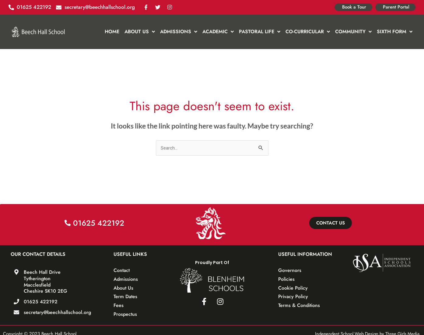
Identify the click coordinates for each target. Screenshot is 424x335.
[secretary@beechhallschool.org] (16, 312)
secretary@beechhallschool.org (57, 312)
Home (112, 31)
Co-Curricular (308, 32)
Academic (218, 32)
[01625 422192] (16, 301)
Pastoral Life (259, 32)
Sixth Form (394, 32)
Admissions (178, 32)
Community (353, 32)
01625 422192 (41, 301)
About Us (139, 32)
